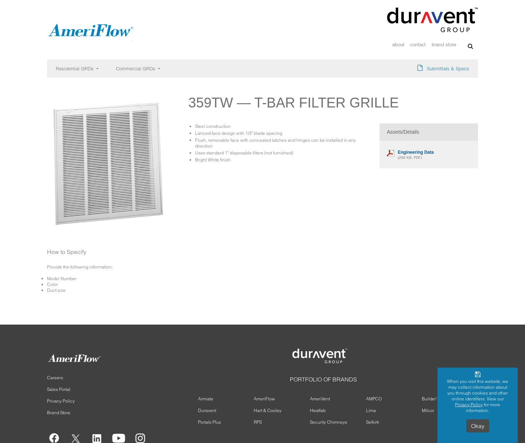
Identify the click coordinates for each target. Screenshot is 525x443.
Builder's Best (435, 398)
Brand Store (444, 44)
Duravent (207, 410)
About (398, 44)
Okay (478, 426)
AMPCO (374, 398)
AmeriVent (320, 398)
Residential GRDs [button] (75, 68)
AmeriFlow (264, 398)
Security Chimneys (328, 422)
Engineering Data (416, 152)
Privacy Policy (61, 401)
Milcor (428, 410)
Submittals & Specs (448, 68)
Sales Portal (58, 389)
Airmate (205, 398)
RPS (258, 422)
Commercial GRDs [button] (136, 68)
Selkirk (372, 422)
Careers (55, 377)
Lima (371, 410)
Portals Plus (209, 422)
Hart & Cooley (267, 410)
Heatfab (318, 410)
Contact (418, 44)
